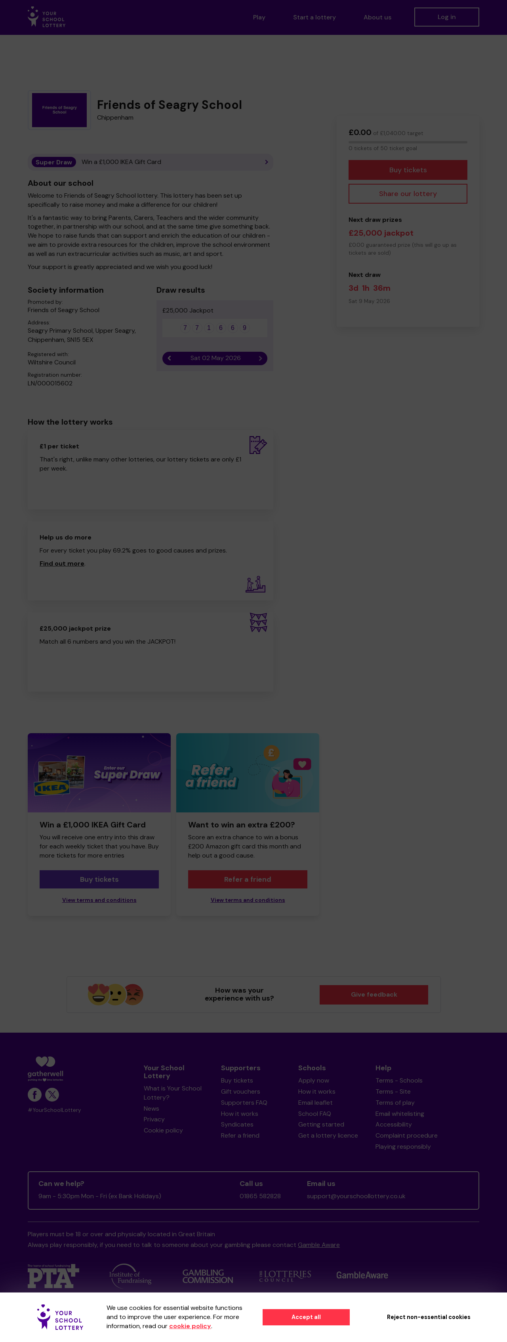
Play (259, 17)
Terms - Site (393, 1091)
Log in (447, 17)
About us (377, 17)
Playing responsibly (403, 1146)
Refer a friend (247, 879)
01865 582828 (260, 1196)
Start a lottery (314, 17)
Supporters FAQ (244, 1102)
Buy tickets (408, 170)
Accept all (306, 1317)
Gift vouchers (240, 1091)
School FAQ (314, 1113)
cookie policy (190, 1326)
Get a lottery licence (328, 1135)
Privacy (154, 1119)
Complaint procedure (406, 1135)
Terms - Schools (399, 1080)
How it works (239, 1113)
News (151, 1108)
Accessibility (393, 1124)
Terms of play (395, 1102)
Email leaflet (315, 1102)
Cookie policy (163, 1130)
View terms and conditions (99, 900)
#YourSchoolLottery (54, 1110)
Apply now (313, 1080)
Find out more (62, 563)
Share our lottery (408, 193)
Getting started (321, 1124)
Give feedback (374, 994)
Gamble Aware (319, 1245)
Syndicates (237, 1124)
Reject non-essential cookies (429, 1317)
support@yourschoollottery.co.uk (356, 1196)
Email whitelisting (399, 1113)
